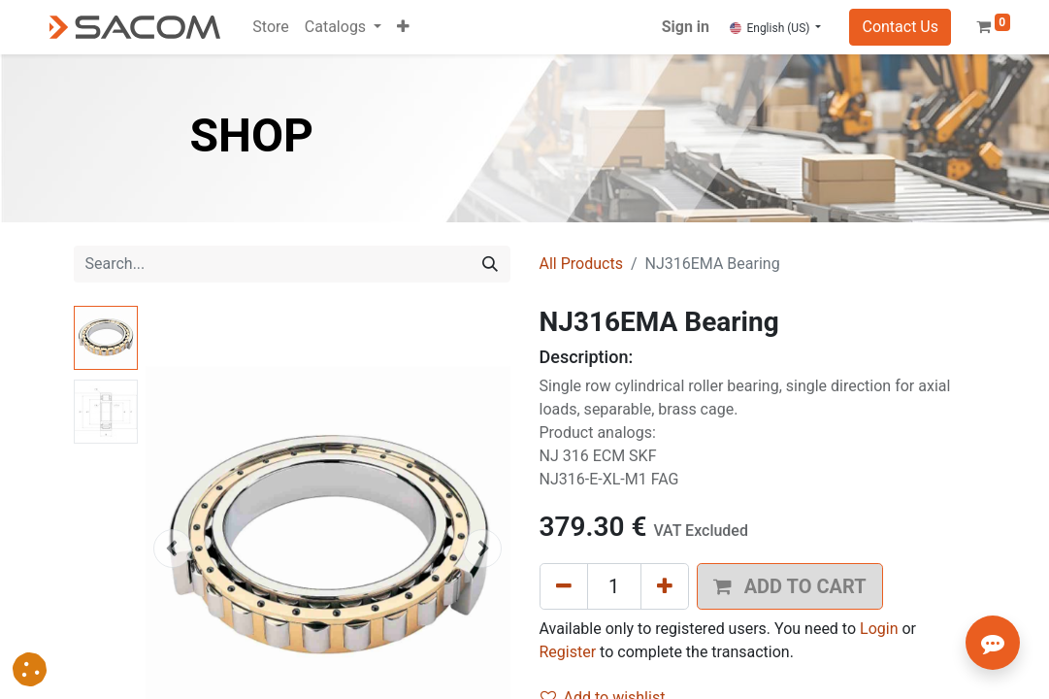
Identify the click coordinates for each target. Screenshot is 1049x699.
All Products (581, 263)
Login (879, 628)
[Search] (490, 264)
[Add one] (664, 586)
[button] (403, 27)
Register (568, 652)
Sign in (685, 26)
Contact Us (900, 26)
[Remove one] (564, 586)
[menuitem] (270, 27)
